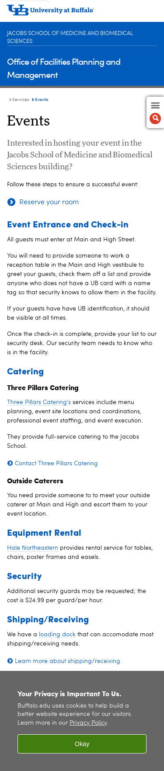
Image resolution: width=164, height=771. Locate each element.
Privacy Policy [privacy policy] (88, 723)
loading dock (57, 634)
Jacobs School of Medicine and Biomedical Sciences (70, 37)
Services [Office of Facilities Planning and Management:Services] (20, 100)
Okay (82, 743)
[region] (82, 721)
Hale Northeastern (32, 548)
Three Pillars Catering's (39, 402)
